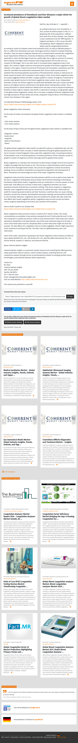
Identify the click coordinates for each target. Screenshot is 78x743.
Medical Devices (20, 22)
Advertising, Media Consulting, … (59, 509)
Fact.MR (6, 644)
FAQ (3, 737)
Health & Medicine (24, 20)
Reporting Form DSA (50, 737)
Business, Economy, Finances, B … (20, 576)
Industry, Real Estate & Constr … (20, 509)
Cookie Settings (61, 737)
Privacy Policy (14, 737)
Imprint (7, 737)
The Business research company (13, 511)
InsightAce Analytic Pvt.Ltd (50, 511)
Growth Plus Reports (10, 578)
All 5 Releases (8, 472)
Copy (70, 296)
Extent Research (47, 578)
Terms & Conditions (25, 737)
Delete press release (13, 322)
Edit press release (32, 322)
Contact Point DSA (37, 737)
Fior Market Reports (48, 644)
